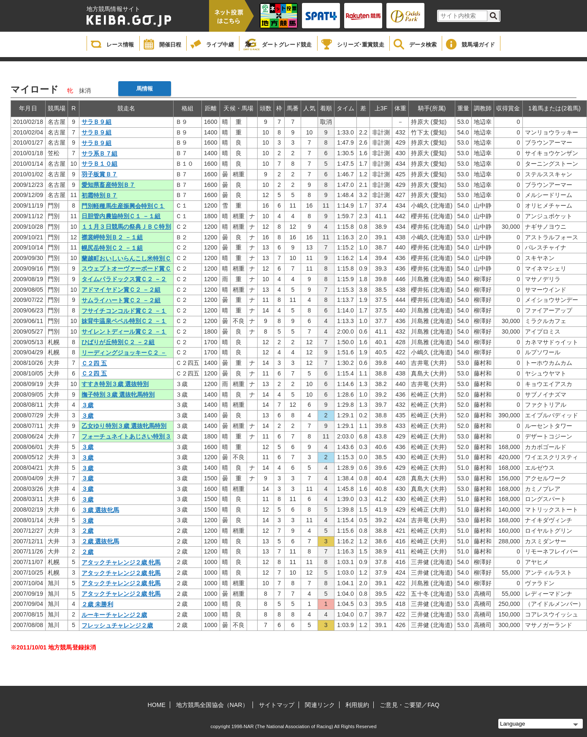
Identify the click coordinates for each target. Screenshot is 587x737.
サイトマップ (277, 704)
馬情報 (144, 88)
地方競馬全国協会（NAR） (212, 704)
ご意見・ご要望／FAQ (409, 704)
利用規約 (357, 704)
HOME (157, 704)
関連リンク (320, 704)
